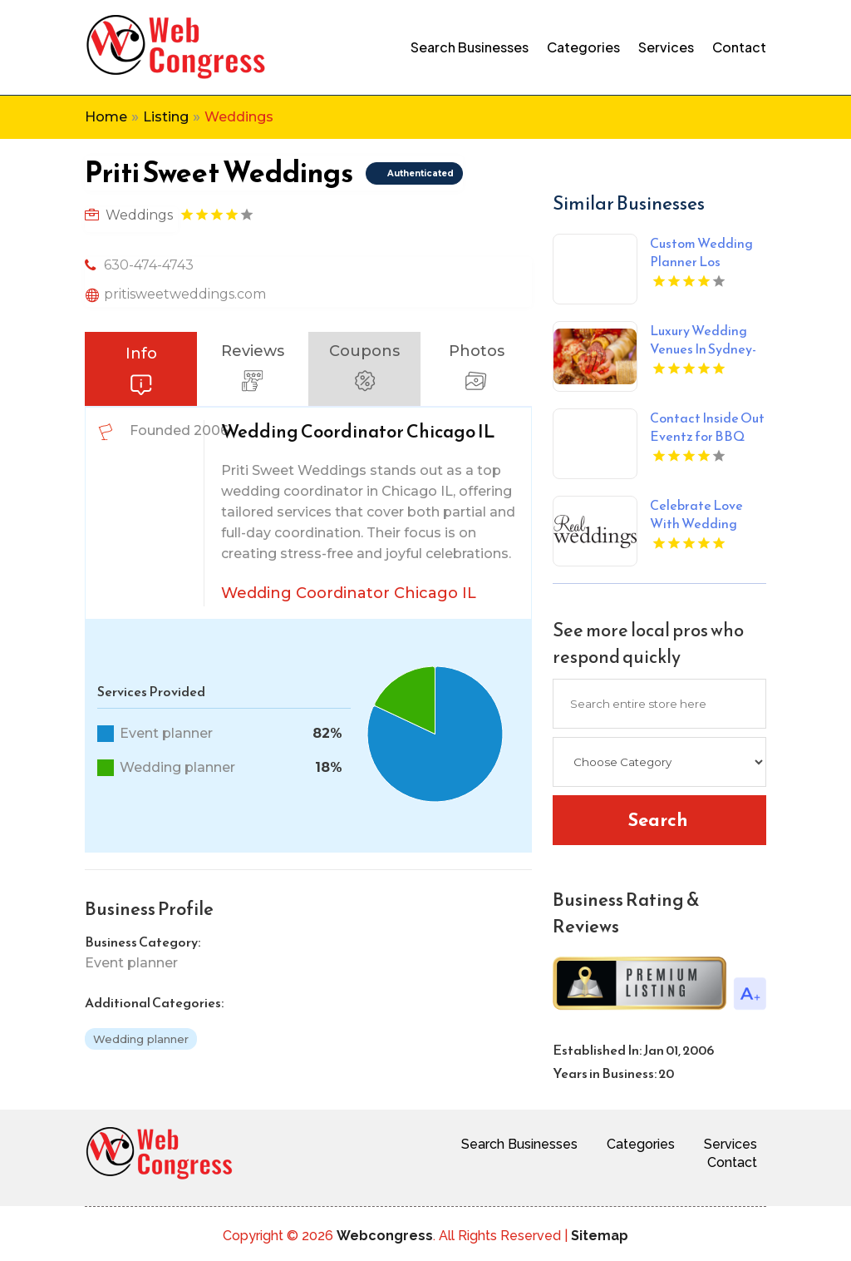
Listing (166, 117)
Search (657, 819)
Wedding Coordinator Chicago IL (348, 593)
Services (666, 47)
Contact (739, 47)
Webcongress (385, 1236)
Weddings (238, 117)
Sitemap (599, 1236)
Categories (583, 47)
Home (106, 117)
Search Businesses (470, 47)
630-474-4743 (149, 265)
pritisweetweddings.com (185, 294)
